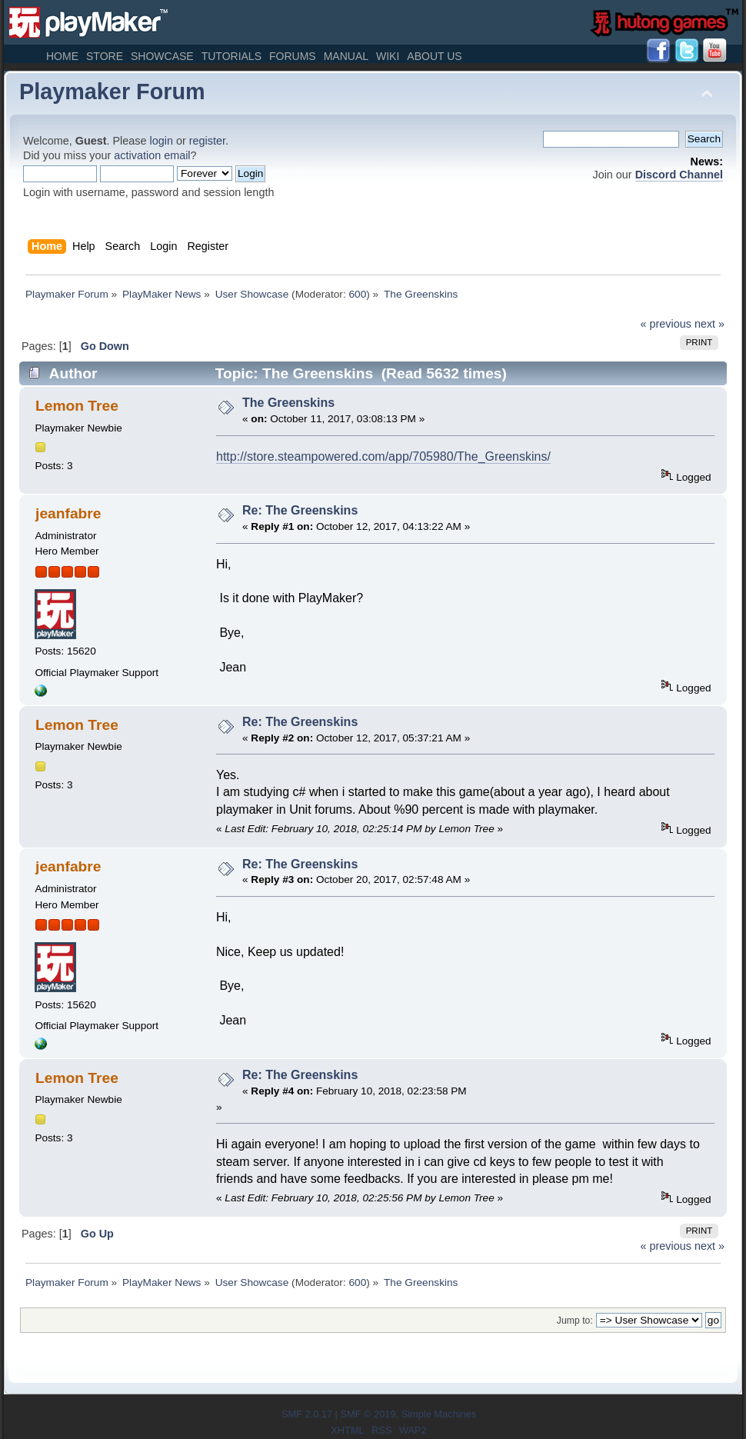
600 (357, 294)
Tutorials (231, 56)
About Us (434, 56)
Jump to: (575, 1320)
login (161, 141)
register (207, 141)
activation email (152, 155)
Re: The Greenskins (300, 510)
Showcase (162, 56)
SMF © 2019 (367, 1414)
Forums (292, 56)
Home (62, 56)
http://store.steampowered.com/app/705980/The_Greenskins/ (383, 456)
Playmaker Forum (112, 91)
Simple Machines (438, 1414)
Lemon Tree (76, 406)
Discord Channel (679, 174)
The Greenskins (288, 402)
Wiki (387, 56)
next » (709, 324)
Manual (346, 56)
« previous (666, 324)
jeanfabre (68, 513)
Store (104, 56)
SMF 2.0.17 (306, 1414)
